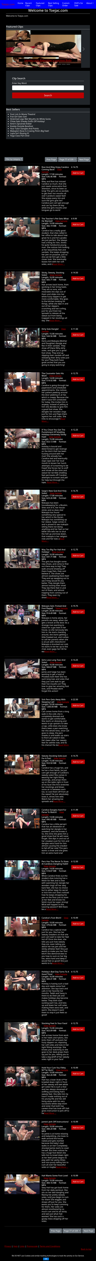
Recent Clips (28, 4)
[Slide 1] (28, 64)
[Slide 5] (46, 64)
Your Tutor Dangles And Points (24, 128)
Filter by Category (13, 159)
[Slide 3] (37, 64)
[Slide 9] (64, 64)
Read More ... (58, 264)
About (89, 3)
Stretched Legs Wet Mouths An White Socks (30, 119)
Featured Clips (40, 4)
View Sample (61, 221)
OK (46, 1259)
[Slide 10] (68, 64)
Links (22, 1246)
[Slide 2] (32, 64)
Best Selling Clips (53, 4)
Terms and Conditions (50, 1246)
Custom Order (66, 4)
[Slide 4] (41, 64)
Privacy (7, 1246)
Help (15, 1246)
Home (20, 3)
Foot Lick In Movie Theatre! (22, 114)
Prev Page (51, 159)
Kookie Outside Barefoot (21, 126)
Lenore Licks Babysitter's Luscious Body (48, 60)
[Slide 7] (55, 64)
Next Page (84, 159)
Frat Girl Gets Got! (18, 116)
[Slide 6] (50, 64)
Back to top (86, 1249)
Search (48, 95)
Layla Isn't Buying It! (19, 133)
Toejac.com (8, 4)
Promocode (32, 1246)
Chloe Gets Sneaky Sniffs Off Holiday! (27, 121)
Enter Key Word (19, 83)
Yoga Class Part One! (20, 135)
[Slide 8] (59, 64)
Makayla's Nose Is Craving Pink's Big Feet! (29, 131)
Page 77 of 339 (67, 159)
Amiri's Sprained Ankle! (21, 123)
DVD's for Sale (78, 4)
